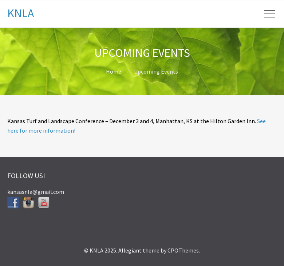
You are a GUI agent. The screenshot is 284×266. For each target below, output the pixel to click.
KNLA (20, 13)
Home (113, 71)
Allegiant (130, 250)
